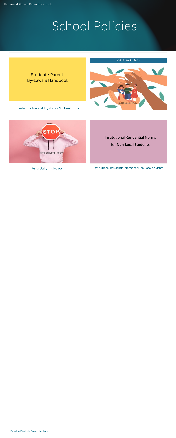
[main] (94, 25)
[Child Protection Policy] (128, 60)
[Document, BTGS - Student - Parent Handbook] (88, 300)
